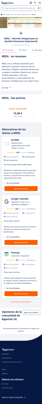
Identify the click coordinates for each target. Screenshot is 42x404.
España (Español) (17, 397)
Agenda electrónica (23, 14)
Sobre (4, 369)
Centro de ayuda (7, 388)
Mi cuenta (5, 384)
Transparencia (6, 358)
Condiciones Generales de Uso (12, 362)
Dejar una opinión (31, 312)
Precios (23, 50)
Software (5, 373)
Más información (21, 188)
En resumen (8, 50)
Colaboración (9, 14)
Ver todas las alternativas (21, 302)
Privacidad (5, 354)
